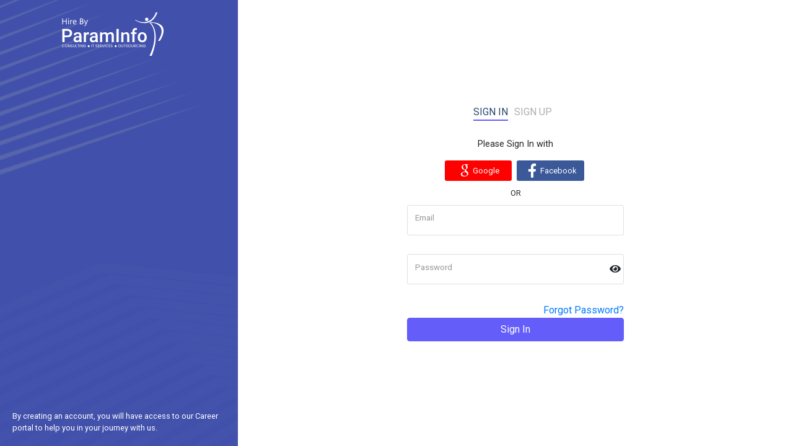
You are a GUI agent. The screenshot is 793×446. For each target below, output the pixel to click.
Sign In (515, 329)
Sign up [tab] (533, 112)
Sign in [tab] (490, 112)
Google (478, 170)
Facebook (550, 170)
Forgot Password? (583, 310)
